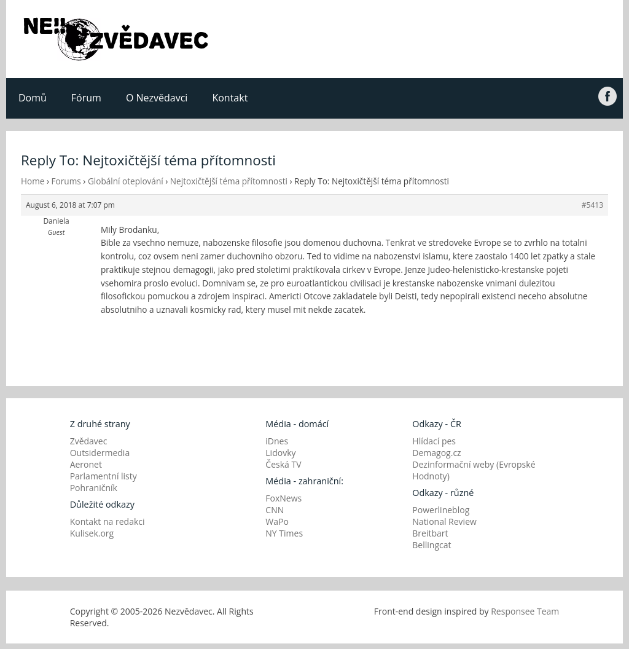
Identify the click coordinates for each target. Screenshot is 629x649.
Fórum (86, 97)
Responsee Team (525, 611)
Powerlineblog (440, 510)
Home (32, 181)
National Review (444, 521)
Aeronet (86, 464)
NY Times (284, 533)
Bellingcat (431, 545)
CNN (274, 510)
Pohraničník (93, 488)
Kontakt (230, 97)
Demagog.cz (436, 452)
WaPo (277, 521)
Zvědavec (88, 441)
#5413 (592, 205)
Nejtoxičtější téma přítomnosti (228, 181)
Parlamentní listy (103, 476)
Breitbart (430, 533)
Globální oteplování (125, 181)
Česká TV (283, 464)
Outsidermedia (100, 452)
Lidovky (280, 452)
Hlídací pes (434, 441)
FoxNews (283, 498)
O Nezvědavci (156, 97)
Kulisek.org (92, 533)
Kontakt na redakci (107, 521)
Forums (66, 181)
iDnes (276, 441)
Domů (32, 97)
